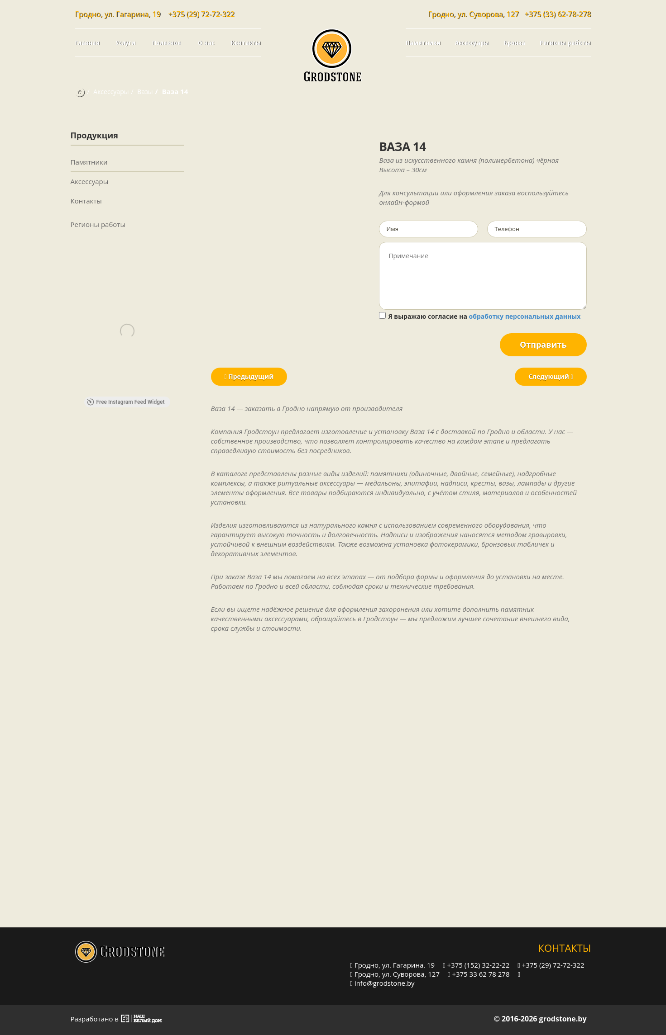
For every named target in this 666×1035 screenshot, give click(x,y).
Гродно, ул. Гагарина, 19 (392, 964)
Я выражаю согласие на (479, 316)
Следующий (550, 376)
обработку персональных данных (525, 316)
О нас (206, 42)
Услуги (125, 42)
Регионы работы (565, 42)
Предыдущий (249, 376)
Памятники (423, 42)
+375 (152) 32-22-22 (476, 964)
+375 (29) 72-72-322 (201, 14)
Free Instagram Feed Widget (126, 402)
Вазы (145, 91)
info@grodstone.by (382, 982)
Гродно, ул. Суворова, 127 (395, 973)
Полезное (166, 42)
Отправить (543, 344)
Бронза (514, 42)
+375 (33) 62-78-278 (558, 14)
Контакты (246, 42)
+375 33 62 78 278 (478, 973)
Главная (87, 42)
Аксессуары (472, 42)
